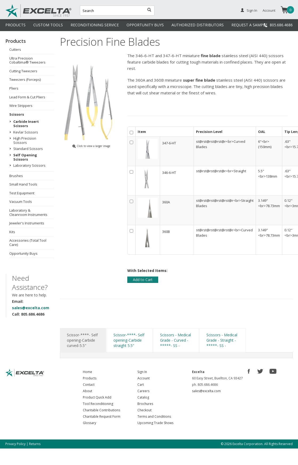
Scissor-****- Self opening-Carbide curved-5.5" (82, 340)
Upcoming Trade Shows (155, 423)
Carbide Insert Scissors (26, 123)
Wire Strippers (20, 105)
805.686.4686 (281, 24)
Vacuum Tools (20, 201)
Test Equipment (21, 193)
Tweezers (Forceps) (25, 79)
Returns (34, 444)
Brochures (145, 403)
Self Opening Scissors (25, 157)
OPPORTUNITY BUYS (145, 24)
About (87, 391)
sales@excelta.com (30, 307)
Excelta (22, 17)
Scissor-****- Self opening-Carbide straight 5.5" (128, 340)
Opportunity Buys (23, 253)
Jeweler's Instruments (26, 223)
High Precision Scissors (24, 140)
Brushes (16, 175)
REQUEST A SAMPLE (249, 24)
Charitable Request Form (101, 416)
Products (89, 378)
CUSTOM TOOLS (48, 24)
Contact (89, 384)
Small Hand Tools (23, 184)
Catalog (143, 397)
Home (87, 372)
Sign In (252, 10)
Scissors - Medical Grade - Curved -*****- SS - (175, 340)
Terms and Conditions (154, 416)
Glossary (89, 423)
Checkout (144, 410)
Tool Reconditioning (98, 403)
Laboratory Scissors (29, 165)
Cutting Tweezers (23, 71)
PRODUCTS (15, 24)
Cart (140, 384)
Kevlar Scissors (25, 132)
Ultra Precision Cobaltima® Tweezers (27, 60)
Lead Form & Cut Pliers (27, 97)
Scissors (16, 114)
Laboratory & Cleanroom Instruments (28, 212)
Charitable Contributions (101, 410)
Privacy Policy (15, 444)
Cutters (15, 49)
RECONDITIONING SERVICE (95, 24)
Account (269, 10)
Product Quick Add (97, 397)
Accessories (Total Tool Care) (27, 242)
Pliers (13, 88)
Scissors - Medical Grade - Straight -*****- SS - (221, 340)
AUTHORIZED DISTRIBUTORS (198, 24)
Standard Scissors (28, 148)
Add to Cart (143, 279)
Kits (12, 231)
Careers (143, 391)
